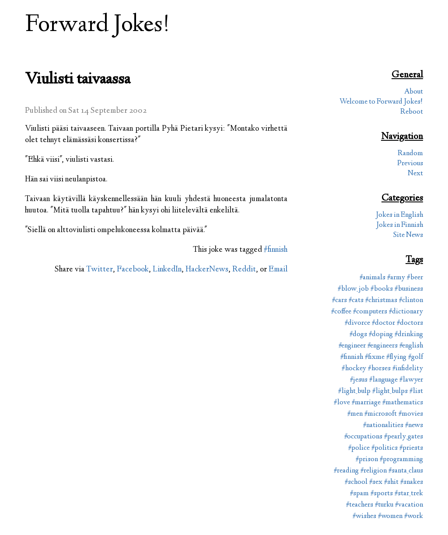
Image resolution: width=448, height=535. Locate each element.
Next (415, 174)
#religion (373, 471)
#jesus (359, 380)
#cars (339, 300)
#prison (367, 460)
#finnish (275, 250)
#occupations (363, 437)
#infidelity (407, 369)
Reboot (411, 112)
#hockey (354, 369)
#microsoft (380, 414)
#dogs (358, 335)
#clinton (411, 300)
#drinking (409, 335)
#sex (375, 482)
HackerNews (207, 269)
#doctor (383, 323)
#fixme (375, 357)
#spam (359, 494)
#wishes (364, 516)
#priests (411, 448)
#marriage (366, 403)
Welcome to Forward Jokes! (381, 102)
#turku (384, 505)
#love (342, 403)
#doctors (410, 323)
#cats (356, 300)
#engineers (383, 346)
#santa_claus (405, 471)
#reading (346, 471)
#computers (370, 312)
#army (396, 278)
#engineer (352, 346)
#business (409, 289)
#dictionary (406, 312)
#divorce (357, 323)
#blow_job (353, 289)
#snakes (411, 482)
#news (414, 425)
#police (359, 448)
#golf (415, 357)
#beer (415, 278)
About (413, 92)
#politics (384, 448)
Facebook (133, 269)
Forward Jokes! (97, 25)
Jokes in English (399, 215)
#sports (382, 494)
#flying (396, 357)
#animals (372, 278)
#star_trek (409, 494)
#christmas (381, 300)
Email (278, 269)
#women (390, 516)
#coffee (341, 312)
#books (382, 289)
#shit (391, 482)
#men (355, 414)
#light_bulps (390, 391)
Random (410, 154)
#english (411, 346)
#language (383, 380)
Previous (410, 164)
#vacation (409, 505)
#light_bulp (354, 391)
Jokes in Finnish (399, 225)
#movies (411, 414)
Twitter (99, 269)
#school (356, 482)
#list (416, 391)
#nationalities (383, 425)
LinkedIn (167, 269)
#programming (401, 460)
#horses (379, 369)
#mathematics (402, 403)
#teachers (359, 505)
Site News (408, 235)
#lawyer (411, 380)
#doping (381, 335)
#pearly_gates (403, 437)
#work (413, 516)
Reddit (244, 269)
